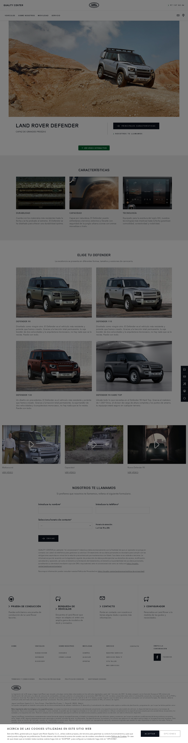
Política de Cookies (119, 736)
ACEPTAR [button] (150, 733)
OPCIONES (170, 733)
